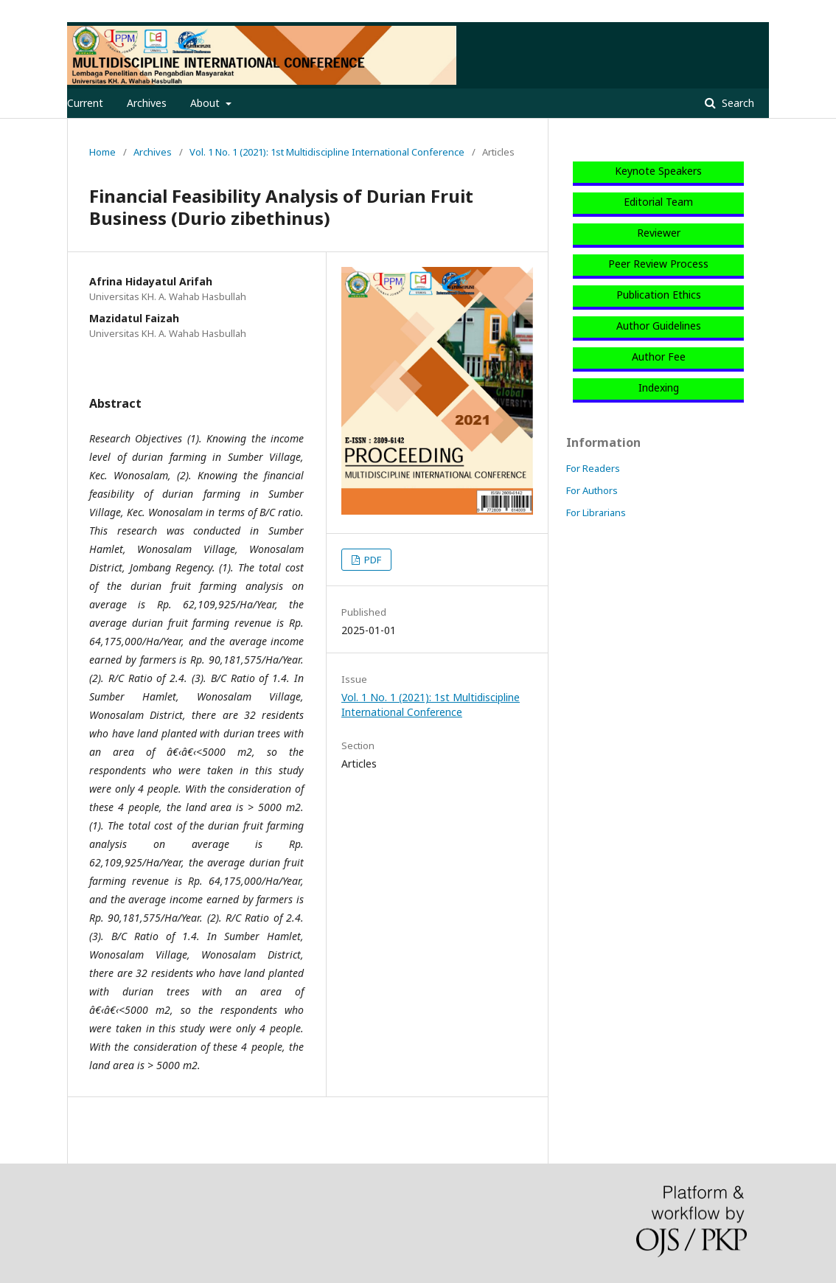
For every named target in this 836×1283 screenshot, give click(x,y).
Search (736, 103)
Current (85, 103)
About (206, 103)
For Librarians (596, 512)
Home (102, 152)
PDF (371, 559)
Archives (147, 103)
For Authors (592, 490)
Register (709, 11)
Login (757, 11)
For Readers (593, 468)
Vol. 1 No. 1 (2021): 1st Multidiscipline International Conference (326, 152)
